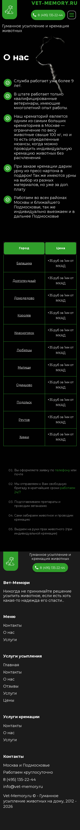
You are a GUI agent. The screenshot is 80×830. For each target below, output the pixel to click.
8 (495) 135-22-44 (19, 778)
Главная (11, 664)
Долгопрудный (24, 280)
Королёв (24, 315)
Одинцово (24, 384)
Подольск (24, 402)
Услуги (10, 639)
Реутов (24, 419)
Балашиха (24, 263)
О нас (9, 631)
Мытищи (24, 367)
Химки (24, 436)
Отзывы (11, 685)
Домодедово (24, 297)
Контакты (12, 624)
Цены (8, 699)
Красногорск (24, 332)
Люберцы (24, 349)
